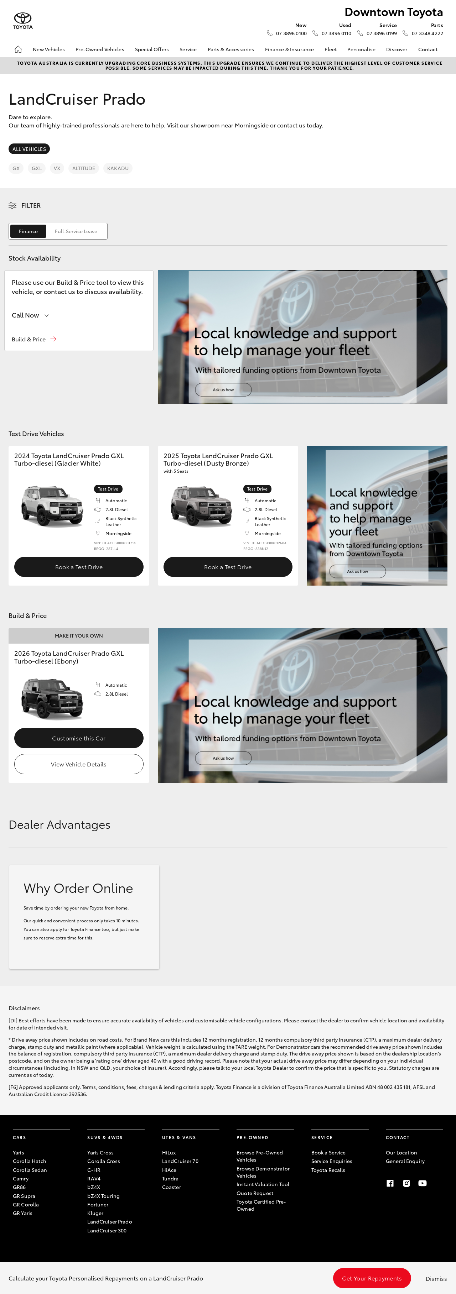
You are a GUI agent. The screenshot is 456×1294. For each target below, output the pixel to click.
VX (57, 168)
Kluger (95, 1212)
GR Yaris (22, 1212)
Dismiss (436, 1278)
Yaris (18, 1152)
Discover (396, 49)
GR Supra (24, 1195)
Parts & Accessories (231, 49)
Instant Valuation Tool (263, 1184)
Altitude (83, 168)
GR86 (19, 1186)
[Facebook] (390, 1183)
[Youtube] (422, 1183)
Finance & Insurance (289, 49)
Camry (20, 1178)
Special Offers (152, 49)
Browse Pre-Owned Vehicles (260, 1156)
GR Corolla (26, 1204)
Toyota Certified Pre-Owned (261, 1205)
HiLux (169, 1152)
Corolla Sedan (30, 1169)
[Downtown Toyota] (23, 20)
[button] (34, 339)
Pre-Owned (252, 1137)
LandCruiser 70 (180, 1160)
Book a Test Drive (79, 566)
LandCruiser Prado (109, 1221)
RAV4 (93, 1178)
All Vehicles (29, 148)
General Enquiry (405, 1160)
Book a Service (328, 1152)
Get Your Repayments (372, 1278)
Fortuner (97, 1204)
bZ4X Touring (103, 1195)
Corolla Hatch (29, 1160)
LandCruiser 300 (106, 1230)
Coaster (171, 1186)
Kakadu (118, 168)
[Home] (18, 49)
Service (188, 49)
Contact (427, 49)
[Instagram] (406, 1183)
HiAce (169, 1169)
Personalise (361, 49)
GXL (36, 168)
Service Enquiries (331, 1160)
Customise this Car (78, 738)
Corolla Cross (103, 1160)
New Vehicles (49, 49)
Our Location (402, 1152)
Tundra (170, 1178)
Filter (31, 205)
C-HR (93, 1169)
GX (16, 168)
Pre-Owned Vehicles (100, 49)
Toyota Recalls (328, 1169)
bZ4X (93, 1186)
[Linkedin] (439, 1183)
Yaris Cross (100, 1152)
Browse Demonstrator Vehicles (263, 1172)
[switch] (58, 231)
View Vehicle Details (79, 764)
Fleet (331, 49)
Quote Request (255, 1192)
